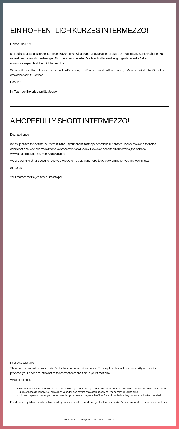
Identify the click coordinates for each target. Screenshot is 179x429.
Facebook (70, 419)
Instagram (85, 419)
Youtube (99, 419)
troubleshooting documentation (129, 395)
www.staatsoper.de (22, 63)
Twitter (111, 419)
